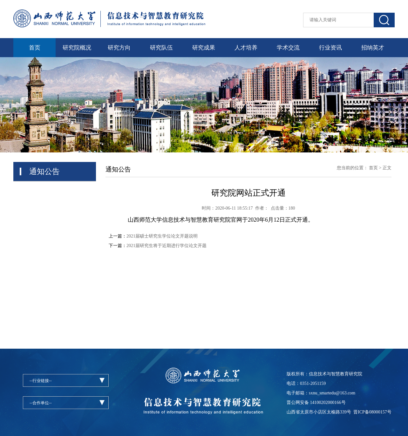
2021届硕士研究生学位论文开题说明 (162, 236)
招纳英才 (372, 47)
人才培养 (246, 47)
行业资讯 (330, 47)
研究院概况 (77, 47)
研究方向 (119, 47)
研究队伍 (161, 47)
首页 (34, 47)
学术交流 (288, 47)
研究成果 (203, 47)
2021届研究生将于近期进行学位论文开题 (166, 245)
